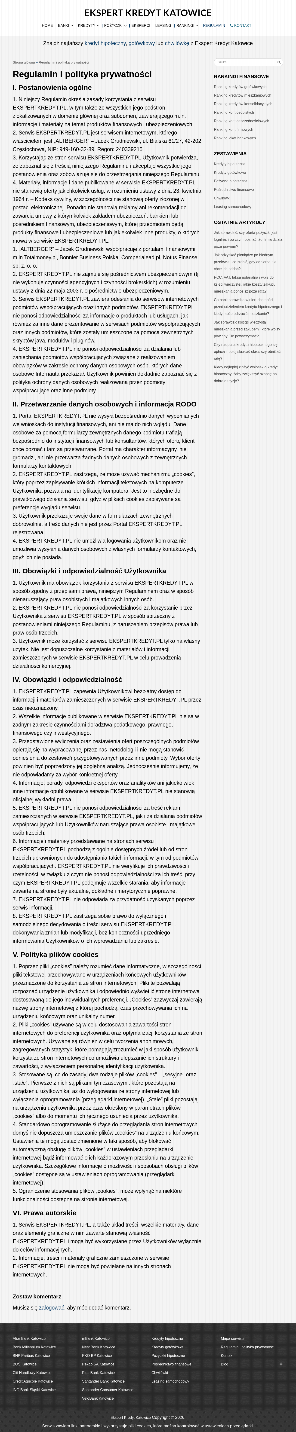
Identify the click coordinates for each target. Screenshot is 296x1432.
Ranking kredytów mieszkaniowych (242, 95)
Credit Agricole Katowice (33, 1381)
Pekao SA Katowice (98, 1364)
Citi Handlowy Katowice (32, 1373)
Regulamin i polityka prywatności (247, 1347)
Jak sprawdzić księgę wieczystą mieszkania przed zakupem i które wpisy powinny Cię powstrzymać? (247, 329)
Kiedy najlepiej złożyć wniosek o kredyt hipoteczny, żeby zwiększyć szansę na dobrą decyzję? (246, 374)
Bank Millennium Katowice (34, 1347)
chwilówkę (177, 43)
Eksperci (141, 25)
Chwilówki (222, 198)
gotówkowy (142, 43)
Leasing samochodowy (233, 207)
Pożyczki (113, 25)
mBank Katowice (96, 1338)
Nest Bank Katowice (98, 1347)
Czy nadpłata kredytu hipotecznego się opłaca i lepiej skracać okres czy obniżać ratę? (247, 351)
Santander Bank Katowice (103, 1381)
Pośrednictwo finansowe (234, 190)
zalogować (51, 1308)
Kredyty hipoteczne (229, 164)
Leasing (163, 25)
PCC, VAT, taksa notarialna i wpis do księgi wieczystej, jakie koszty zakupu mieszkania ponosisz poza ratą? (244, 284)
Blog (224, 1364)
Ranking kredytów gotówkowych (240, 87)
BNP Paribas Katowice (31, 1356)
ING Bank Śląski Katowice (34, 1390)
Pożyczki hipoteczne (230, 181)
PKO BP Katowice (97, 1356)
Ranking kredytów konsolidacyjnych (243, 104)
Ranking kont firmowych (233, 129)
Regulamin (214, 25)
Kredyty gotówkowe (230, 172)
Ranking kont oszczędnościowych (241, 121)
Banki (63, 25)
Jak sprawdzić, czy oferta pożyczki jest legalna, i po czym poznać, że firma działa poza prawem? (248, 239)
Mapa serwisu (232, 1338)
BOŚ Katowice (25, 1364)
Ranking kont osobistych (234, 112)
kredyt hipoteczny (105, 43)
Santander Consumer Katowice (107, 1390)
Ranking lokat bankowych (235, 138)
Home (47, 25)
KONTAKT (240, 25)
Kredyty (87, 25)
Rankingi (185, 25)
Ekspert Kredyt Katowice (148, 12)
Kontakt (227, 1356)
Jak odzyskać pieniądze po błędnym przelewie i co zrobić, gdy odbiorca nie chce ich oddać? (245, 262)
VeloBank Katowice (98, 1398)
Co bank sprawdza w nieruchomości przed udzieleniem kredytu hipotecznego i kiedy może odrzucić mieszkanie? (248, 307)
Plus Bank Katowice (98, 1373)
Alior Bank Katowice (29, 1338)
